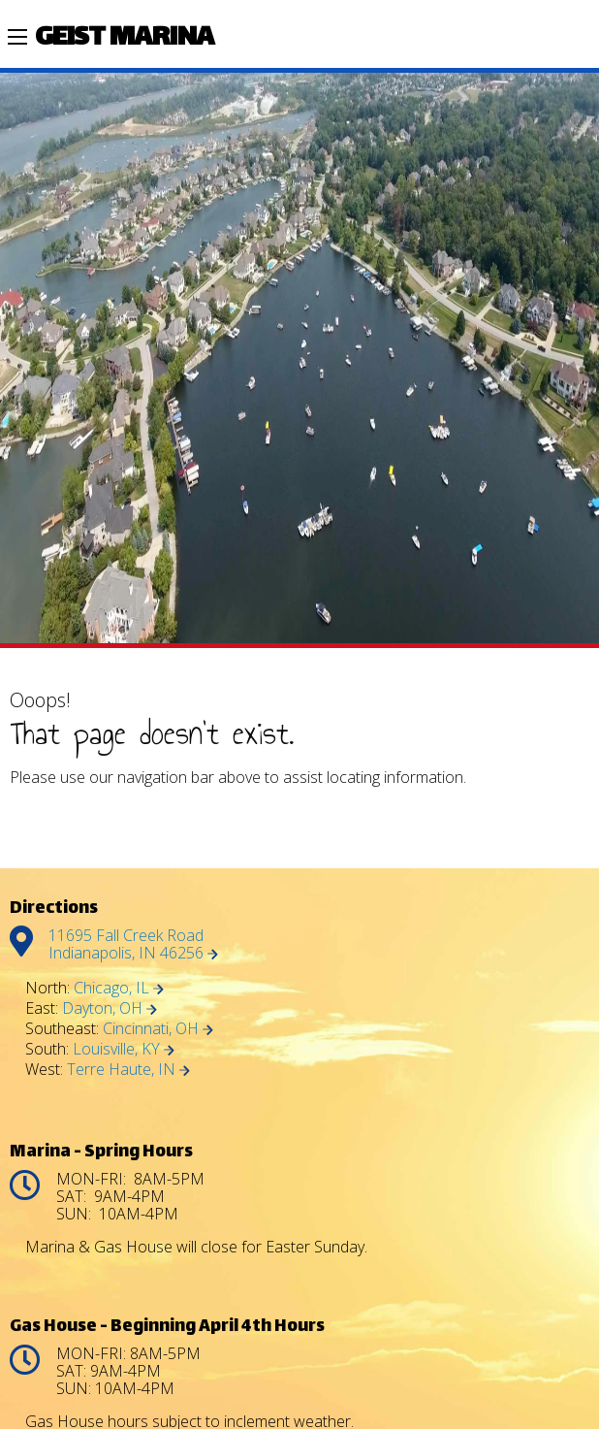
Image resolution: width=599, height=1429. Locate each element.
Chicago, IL (119, 987)
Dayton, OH (109, 1008)
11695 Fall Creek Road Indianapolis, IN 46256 (133, 944)
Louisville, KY (123, 1048)
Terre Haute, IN (128, 1069)
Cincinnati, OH (158, 1028)
